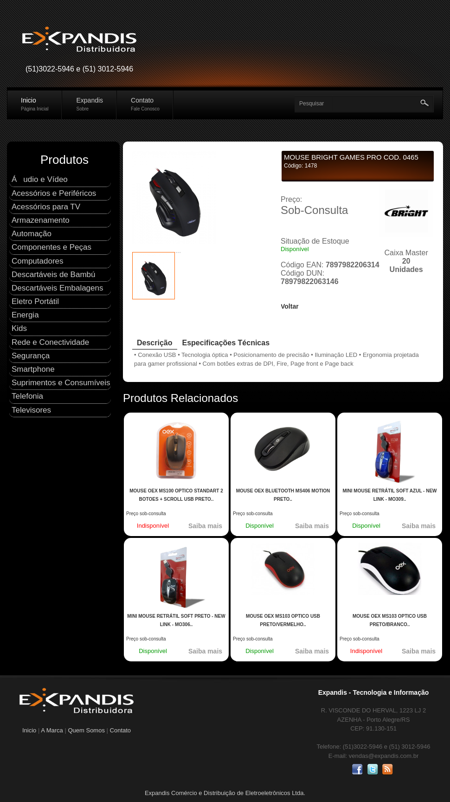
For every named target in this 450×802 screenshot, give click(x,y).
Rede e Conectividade (50, 342)
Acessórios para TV (46, 206)
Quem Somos (87, 730)
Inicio (34, 104)
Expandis (89, 104)
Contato (145, 104)
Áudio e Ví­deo (40, 179)
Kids (19, 328)
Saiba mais (205, 526)
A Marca (52, 730)
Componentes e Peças (51, 247)
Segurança (31, 355)
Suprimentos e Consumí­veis (61, 382)
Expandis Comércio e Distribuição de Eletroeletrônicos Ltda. (225, 792)
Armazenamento (41, 220)
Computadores (38, 261)
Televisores (31, 410)
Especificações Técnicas (226, 343)
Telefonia (27, 396)
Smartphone (33, 369)
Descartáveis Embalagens (57, 288)
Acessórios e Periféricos (54, 193)
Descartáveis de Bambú (53, 274)
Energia (25, 314)
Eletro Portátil (35, 301)
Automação (31, 233)
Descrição (155, 343)
